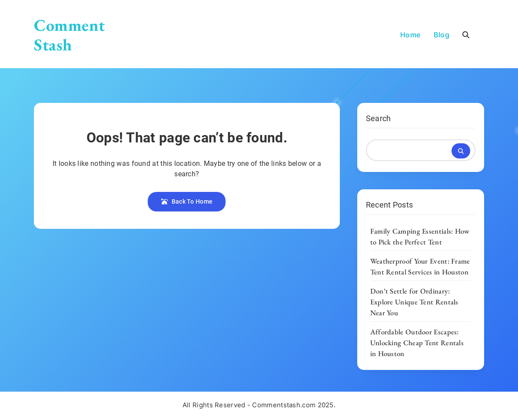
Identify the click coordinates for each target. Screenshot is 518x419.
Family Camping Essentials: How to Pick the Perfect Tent (420, 236)
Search (378, 118)
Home (410, 34)
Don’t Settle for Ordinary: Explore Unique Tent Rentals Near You (414, 301)
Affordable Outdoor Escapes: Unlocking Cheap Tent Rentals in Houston (417, 342)
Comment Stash (69, 34)
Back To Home (187, 201)
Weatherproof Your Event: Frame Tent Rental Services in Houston (420, 266)
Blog (441, 34)
